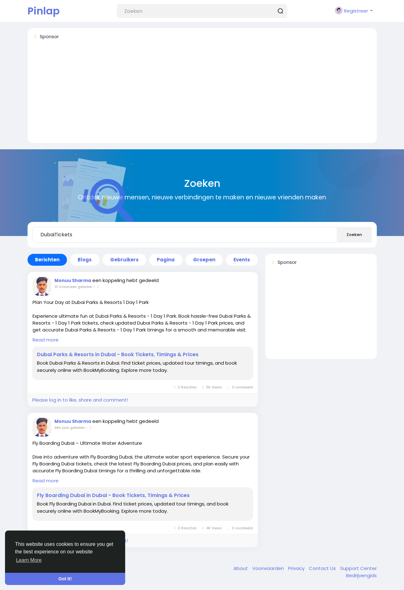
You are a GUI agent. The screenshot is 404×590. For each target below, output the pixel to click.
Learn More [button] (29, 560)
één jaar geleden (69, 427)
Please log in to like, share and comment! (80, 400)
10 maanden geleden (73, 286)
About (241, 568)
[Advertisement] (202, 94)
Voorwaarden (268, 568)
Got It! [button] (65, 578)
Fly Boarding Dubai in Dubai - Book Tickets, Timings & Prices (113, 495)
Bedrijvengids (361, 575)
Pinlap (44, 11)
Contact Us (323, 568)
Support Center (358, 568)
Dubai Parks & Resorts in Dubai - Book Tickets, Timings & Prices (117, 354)
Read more (46, 339)
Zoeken (354, 235)
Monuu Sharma (72, 280)
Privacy (297, 568)
